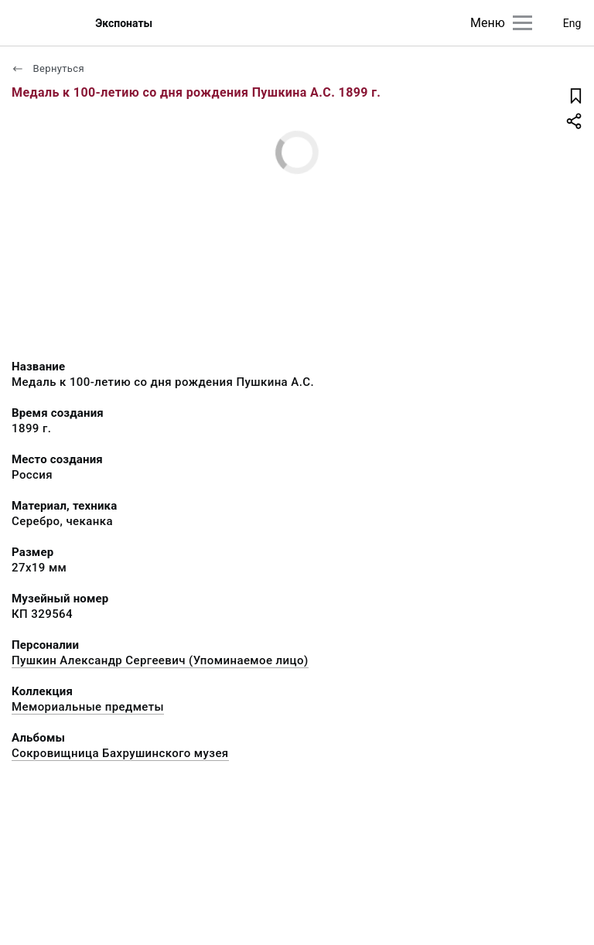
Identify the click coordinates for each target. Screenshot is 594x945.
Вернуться (48, 68)
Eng (572, 23)
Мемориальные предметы (88, 707)
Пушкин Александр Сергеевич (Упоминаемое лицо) (160, 660)
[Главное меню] (522, 23)
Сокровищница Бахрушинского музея (120, 753)
